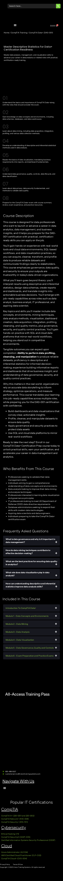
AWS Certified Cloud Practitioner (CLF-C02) (21, 855)
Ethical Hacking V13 (10, 834)
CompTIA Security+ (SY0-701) (14, 822)
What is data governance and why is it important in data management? (30, 540)
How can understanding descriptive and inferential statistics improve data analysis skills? (30, 585)
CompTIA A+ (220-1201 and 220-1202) (17, 815)
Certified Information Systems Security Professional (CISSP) (28, 840)
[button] (15, 25)
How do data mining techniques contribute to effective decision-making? (28, 552)
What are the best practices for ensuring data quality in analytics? (31, 563)
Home (6, 32)
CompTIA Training (19, 32)
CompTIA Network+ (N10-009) (15, 819)
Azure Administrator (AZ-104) (14, 852)
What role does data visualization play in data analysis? (28, 574)
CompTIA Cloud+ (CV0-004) (14, 858)
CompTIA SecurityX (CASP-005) (15, 837)
